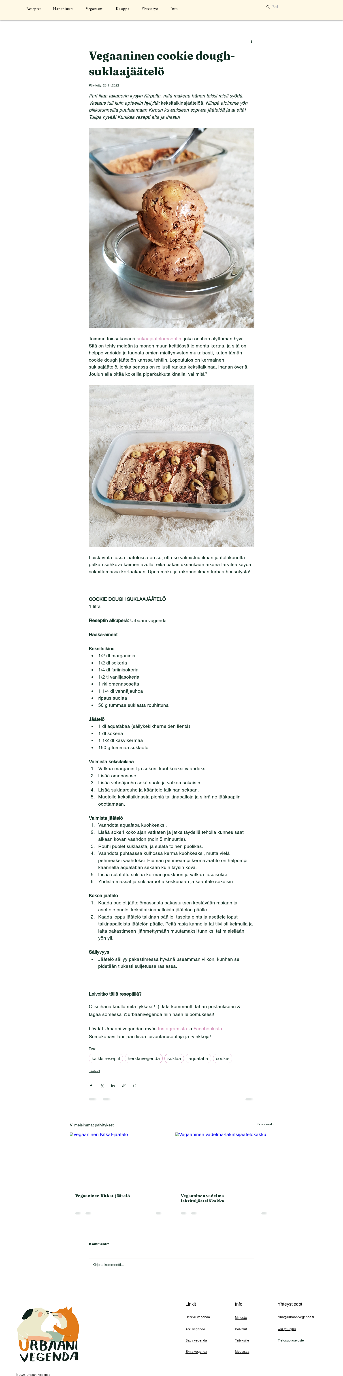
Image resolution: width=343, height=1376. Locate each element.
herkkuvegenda (144, 1058)
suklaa (174, 1058)
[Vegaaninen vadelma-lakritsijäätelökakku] (224, 1160)
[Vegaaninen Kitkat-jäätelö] (119, 1160)
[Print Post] (135, 1085)
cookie (223, 1058)
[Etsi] (290, 7)
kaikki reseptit (106, 1058)
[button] (33, 8)
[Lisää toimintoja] (251, 41)
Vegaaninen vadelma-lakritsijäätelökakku (203, 1198)
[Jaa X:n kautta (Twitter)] (102, 1085)
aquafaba (198, 1058)
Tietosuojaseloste (291, 1340)
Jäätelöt (94, 1071)
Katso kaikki (265, 1124)
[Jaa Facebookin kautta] (91, 1085)
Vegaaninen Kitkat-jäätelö (102, 1195)
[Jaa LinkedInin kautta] (113, 1085)
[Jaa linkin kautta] (124, 1085)
